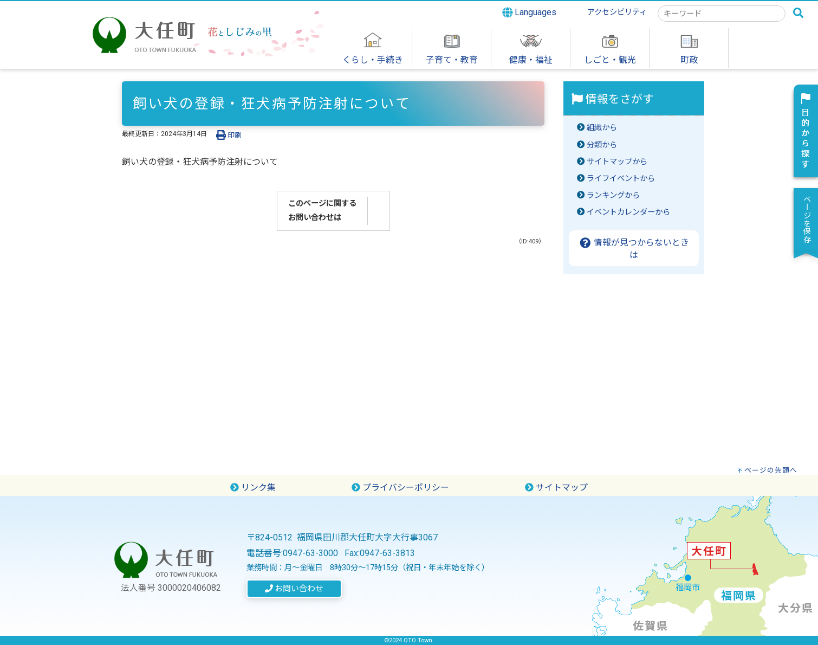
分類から (602, 145)
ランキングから (613, 195)
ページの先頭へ (770, 470)
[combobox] (721, 13)
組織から (602, 127)
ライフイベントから (621, 178)
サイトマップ (556, 487)
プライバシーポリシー (400, 487)
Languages (529, 12)
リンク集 (253, 487)
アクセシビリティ (617, 12)
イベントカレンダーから (628, 212)
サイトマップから (617, 161)
